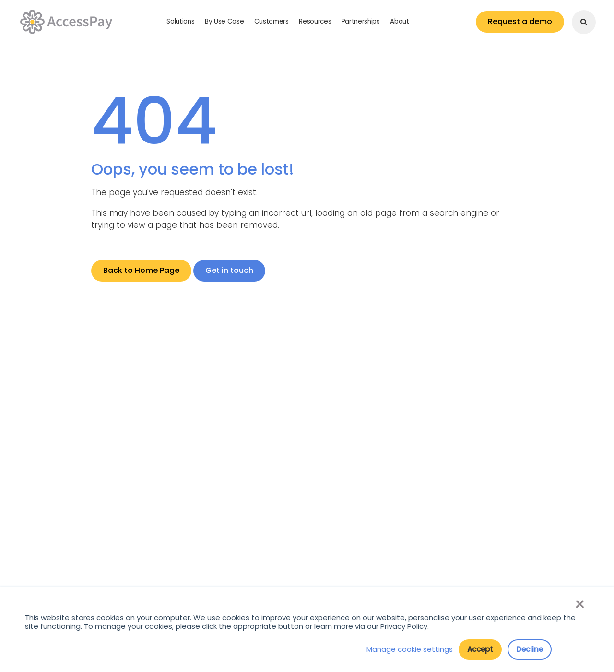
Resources (315, 21)
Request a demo (520, 21)
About (399, 21)
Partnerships (361, 21)
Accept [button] (480, 649)
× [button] (579, 604)
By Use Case (224, 21)
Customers (271, 21)
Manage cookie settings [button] (409, 649)
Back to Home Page (141, 270)
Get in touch (229, 270)
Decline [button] (529, 649)
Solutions (180, 21)
